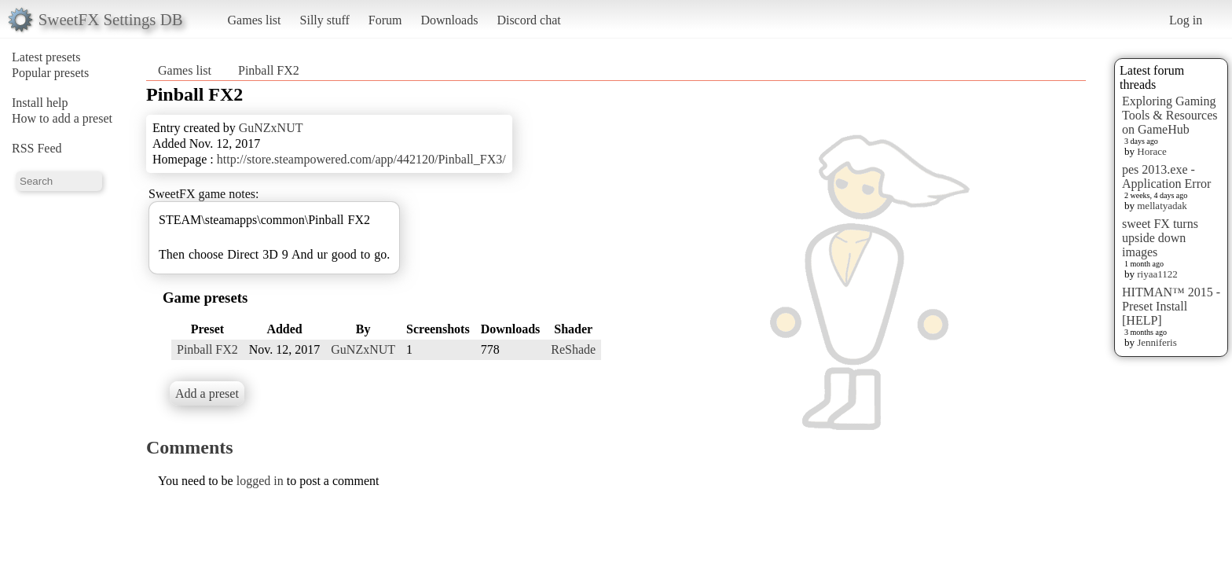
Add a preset (207, 393)
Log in (1185, 20)
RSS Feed (37, 148)
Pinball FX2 (268, 70)
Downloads (449, 20)
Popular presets (50, 72)
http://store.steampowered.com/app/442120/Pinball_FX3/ (361, 159)
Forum (385, 20)
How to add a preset (62, 118)
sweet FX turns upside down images (1160, 238)
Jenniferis (1157, 342)
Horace (1152, 151)
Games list (254, 20)
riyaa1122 (1157, 274)
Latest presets (46, 57)
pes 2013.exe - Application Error (1166, 176)
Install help (40, 102)
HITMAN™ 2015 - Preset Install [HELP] (1171, 306)
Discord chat (528, 20)
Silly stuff (325, 20)
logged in (260, 480)
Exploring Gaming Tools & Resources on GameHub (1170, 115)
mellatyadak (1162, 205)
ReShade (573, 349)
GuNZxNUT (271, 127)
